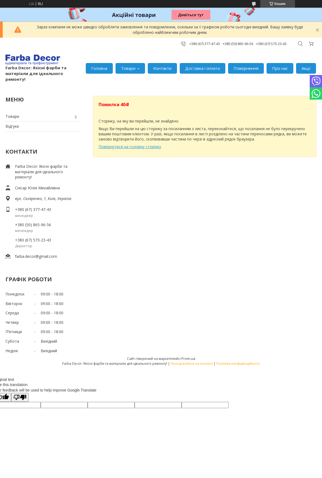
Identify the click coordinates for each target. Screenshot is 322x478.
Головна (99, 68)
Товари (128, 68)
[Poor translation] (20, 397)
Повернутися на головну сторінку (130, 146)
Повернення (246, 68)
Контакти (162, 68)
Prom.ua (188, 358)
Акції (306, 68)
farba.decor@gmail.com (36, 256)
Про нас (280, 68)
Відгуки (12, 126)
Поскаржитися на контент (192, 363)
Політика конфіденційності (238, 363)
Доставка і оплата (202, 68)
